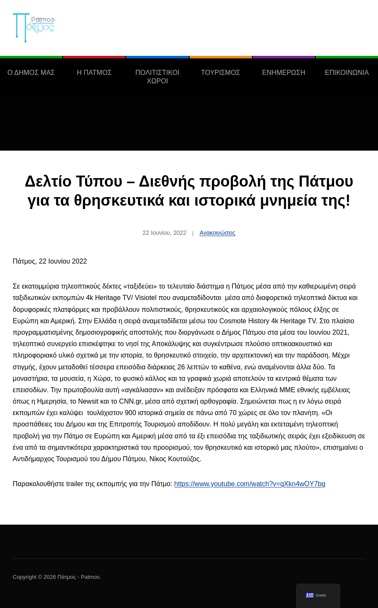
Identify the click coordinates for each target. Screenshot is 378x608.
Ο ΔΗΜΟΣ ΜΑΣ (31, 72)
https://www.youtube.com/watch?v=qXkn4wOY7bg (250, 483)
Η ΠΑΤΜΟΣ (94, 72)
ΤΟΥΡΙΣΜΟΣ (220, 72)
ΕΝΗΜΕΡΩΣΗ (283, 72)
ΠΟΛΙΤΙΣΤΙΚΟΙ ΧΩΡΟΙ (157, 77)
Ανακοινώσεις (217, 232)
